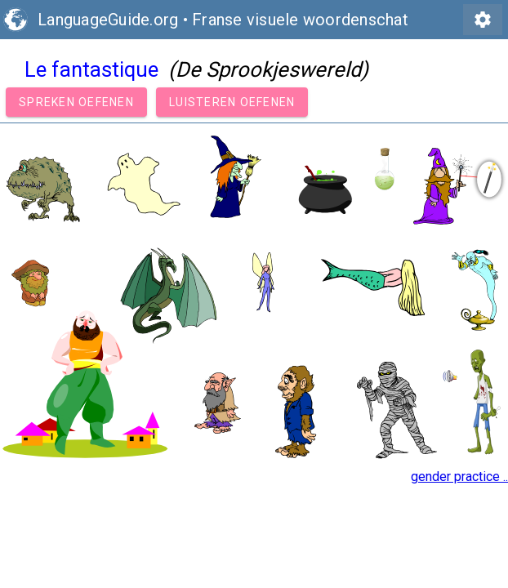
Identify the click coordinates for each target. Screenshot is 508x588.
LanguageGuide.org (108, 19)
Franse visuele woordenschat (300, 19)
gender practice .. (459, 476)
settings (482, 19)
